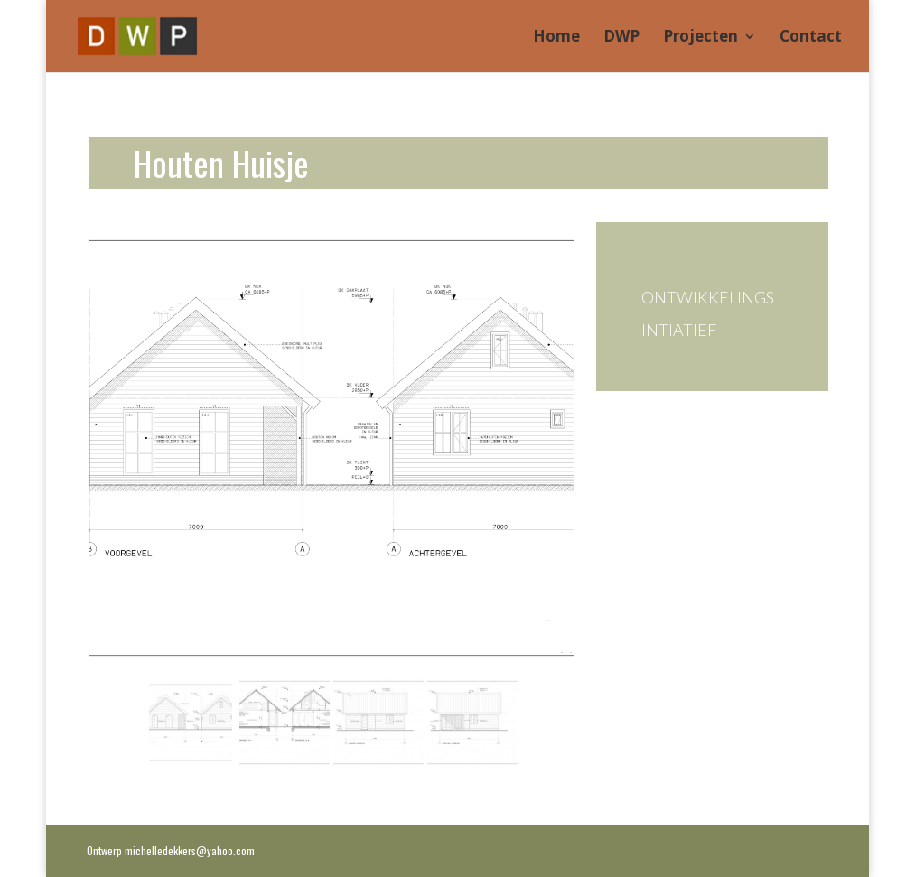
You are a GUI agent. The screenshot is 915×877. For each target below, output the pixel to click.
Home (556, 38)
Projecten (700, 38)
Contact (811, 38)
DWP (621, 38)
